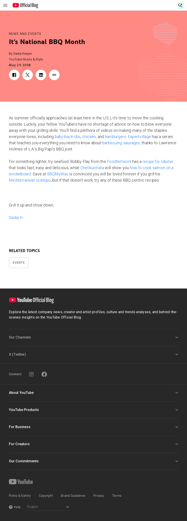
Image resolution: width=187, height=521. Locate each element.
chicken (89, 136)
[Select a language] (48, 507)
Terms (116, 495)
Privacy (98, 495)
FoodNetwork (119, 161)
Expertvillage (139, 136)
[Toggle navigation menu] (5, 5)
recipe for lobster (158, 161)
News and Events (25, 34)
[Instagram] (31, 374)
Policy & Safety (20, 495)
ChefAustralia (92, 167)
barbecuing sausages (121, 142)
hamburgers (115, 136)
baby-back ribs (68, 136)
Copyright (46, 495)
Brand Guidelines (73, 495)
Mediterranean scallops (30, 180)
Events (19, 263)
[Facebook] (44, 374)
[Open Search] (180, 5)
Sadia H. (16, 217)
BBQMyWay (57, 174)
